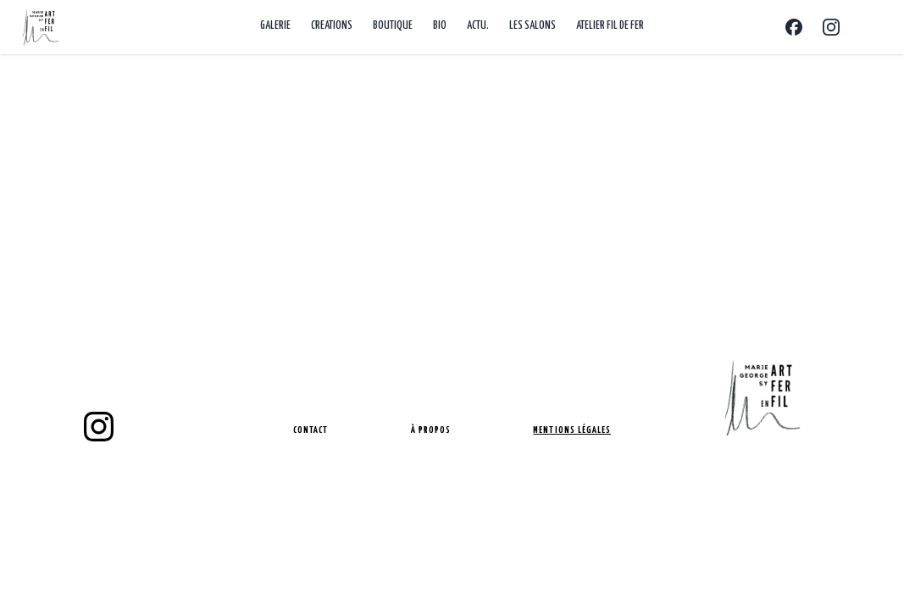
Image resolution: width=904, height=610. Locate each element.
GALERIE (275, 25)
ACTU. (478, 25)
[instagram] (99, 426)
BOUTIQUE (393, 25)
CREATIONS (331, 25)
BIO (439, 25)
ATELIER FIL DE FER (610, 25)
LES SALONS (532, 25)
